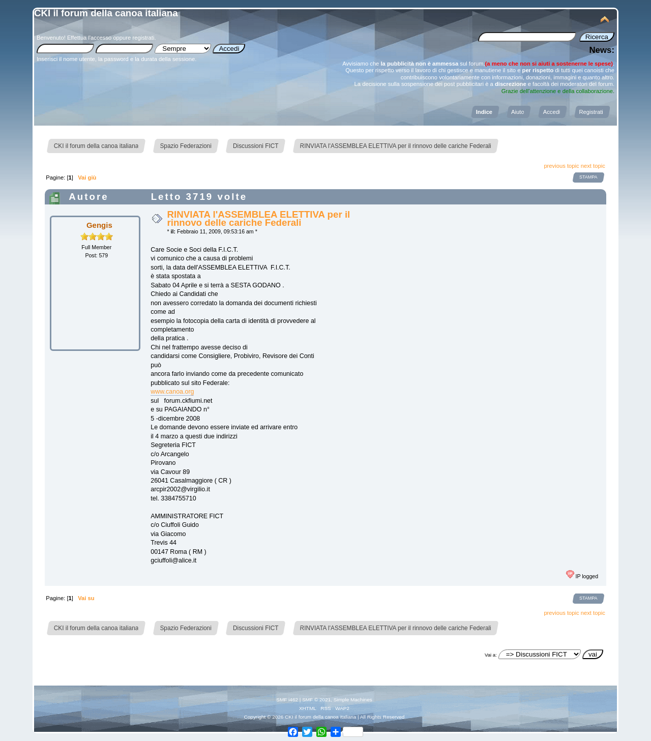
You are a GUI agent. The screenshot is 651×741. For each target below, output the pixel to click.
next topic (593, 166)
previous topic (561, 166)
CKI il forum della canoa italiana (106, 13)
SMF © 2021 (316, 699)
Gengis (99, 225)
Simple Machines (353, 699)
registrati (143, 38)
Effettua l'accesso (89, 38)
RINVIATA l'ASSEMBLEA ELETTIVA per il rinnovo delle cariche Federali (258, 218)
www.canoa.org (172, 391)
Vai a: (491, 655)
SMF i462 (287, 699)
